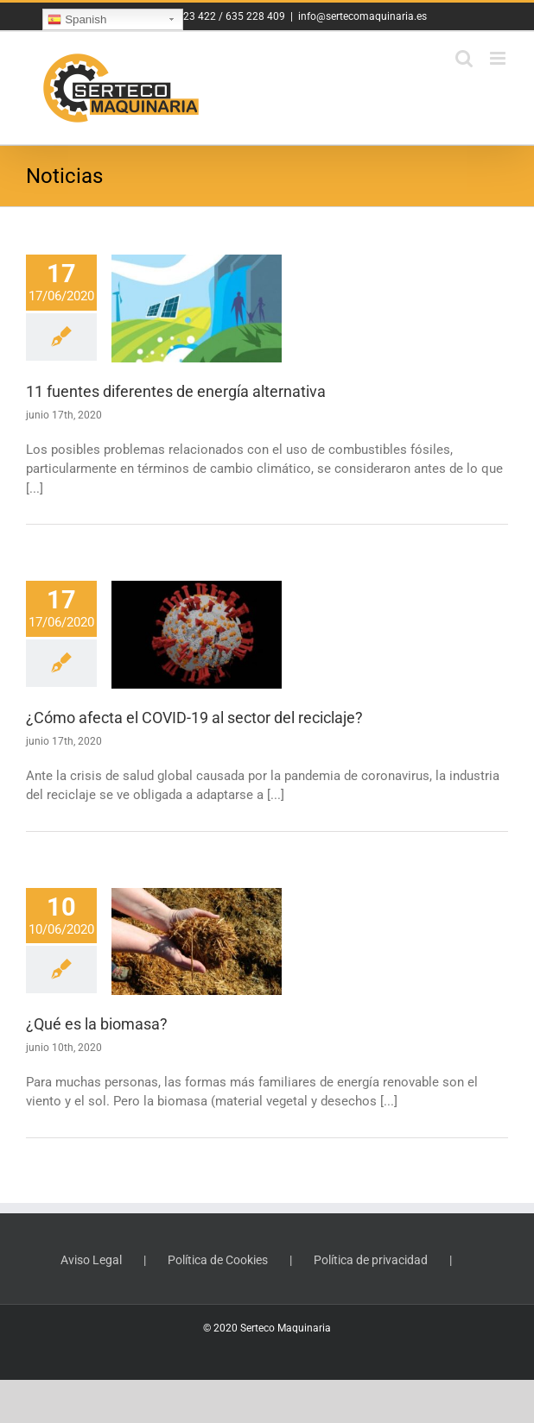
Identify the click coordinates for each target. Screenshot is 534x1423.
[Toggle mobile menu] (499, 58)
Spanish (77, 20)
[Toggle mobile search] (464, 58)
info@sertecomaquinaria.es (362, 16)
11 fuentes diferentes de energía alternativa (176, 391)
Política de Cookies (218, 1260)
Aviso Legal (91, 1260)
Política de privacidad (371, 1260)
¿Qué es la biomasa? (97, 1024)
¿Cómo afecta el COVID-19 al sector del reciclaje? (194, 717)
